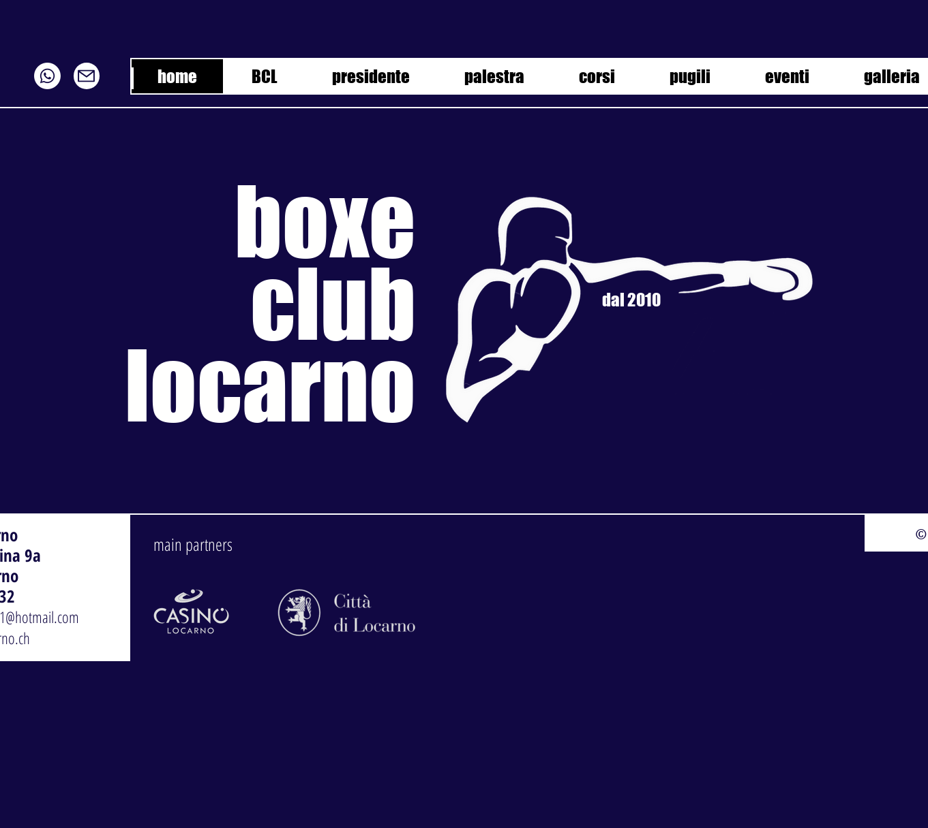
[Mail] (87, 76)
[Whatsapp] (47, 76)
